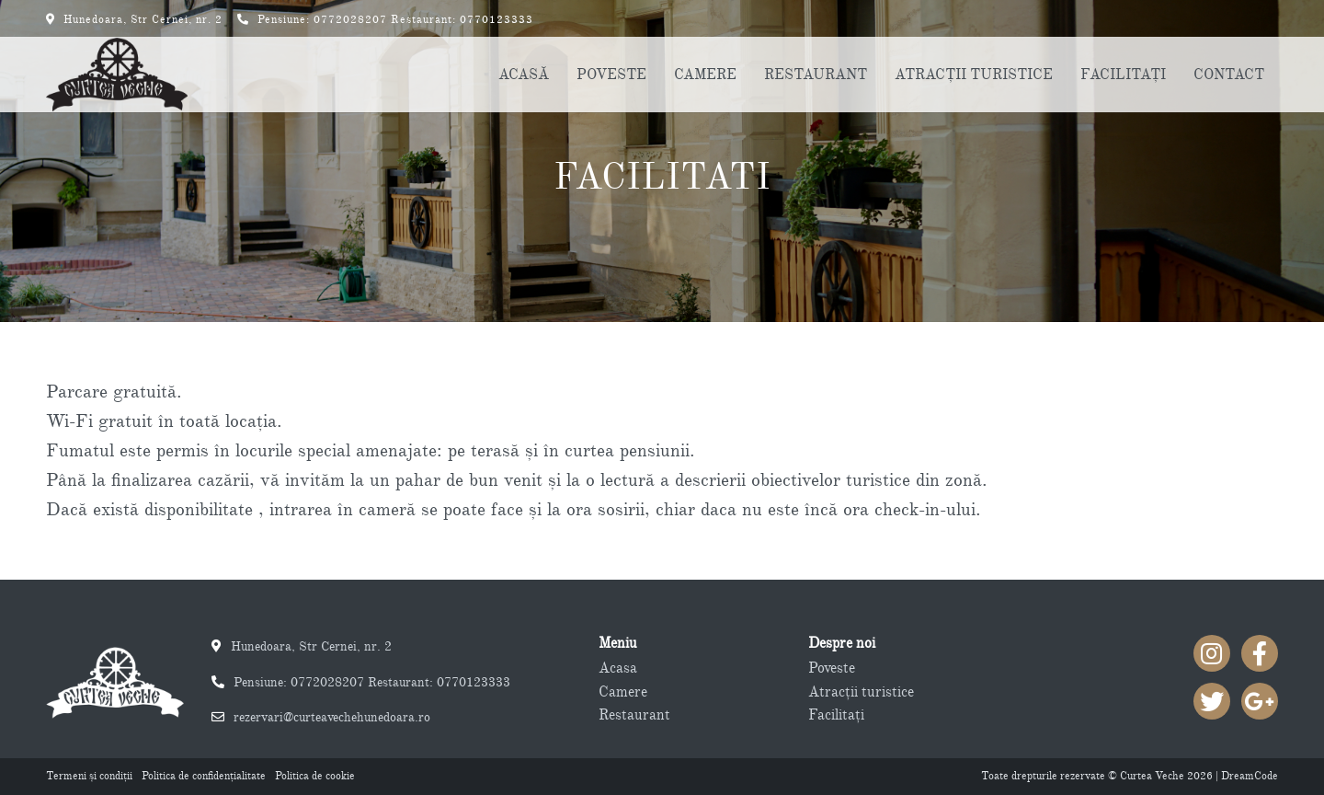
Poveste (831, 668)
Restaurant (634, 715)
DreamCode (1249, 776)
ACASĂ (523, 74)
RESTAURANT (815, 74)
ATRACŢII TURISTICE (974, 74)
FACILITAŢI (1123, 74)
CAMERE (705, 74)
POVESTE (611, 74)
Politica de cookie (315, 776)
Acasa (618, 668)
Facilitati (662, 177)
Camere (623, 692)
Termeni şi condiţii (89, 776)
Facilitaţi (836, 715)
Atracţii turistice (861, 692)
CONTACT (1228, 74)
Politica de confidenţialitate (204, 776)
